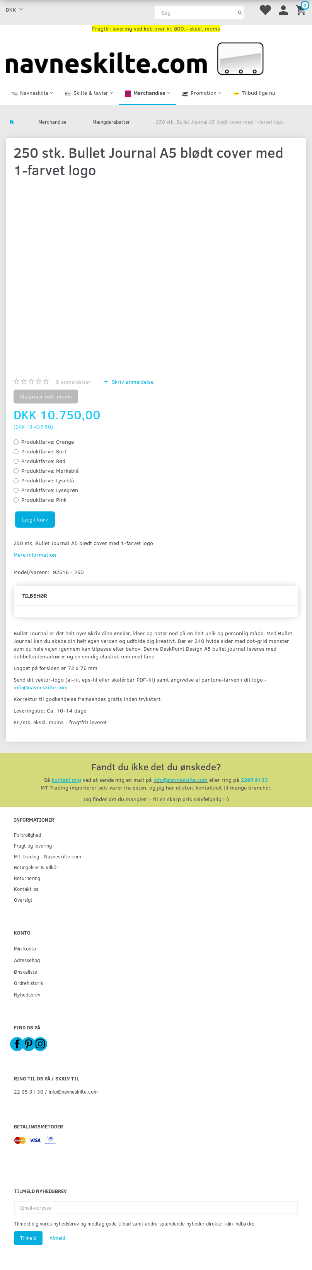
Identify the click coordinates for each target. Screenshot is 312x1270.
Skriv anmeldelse (131, 381)
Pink (43, 499)
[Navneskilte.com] (135, 57)
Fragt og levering (33, 846)
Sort (43, 451)
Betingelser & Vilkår (36, 867)
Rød (43, 461)
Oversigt (23, 900)
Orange (47, 441)
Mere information (35, 554)
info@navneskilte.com (41, 687)
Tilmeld (28, 1237)
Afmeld (57, 1237)
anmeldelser (73, 381)
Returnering (27, 878)
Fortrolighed (27, 835)
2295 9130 (254, 780)
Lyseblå (47, 480)
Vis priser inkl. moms (46, 396)
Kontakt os (26, 889)
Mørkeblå (50, 470)
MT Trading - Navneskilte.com (47, 856)
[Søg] (240, 12)
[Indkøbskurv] (302, 9)
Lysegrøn (49, 490)
